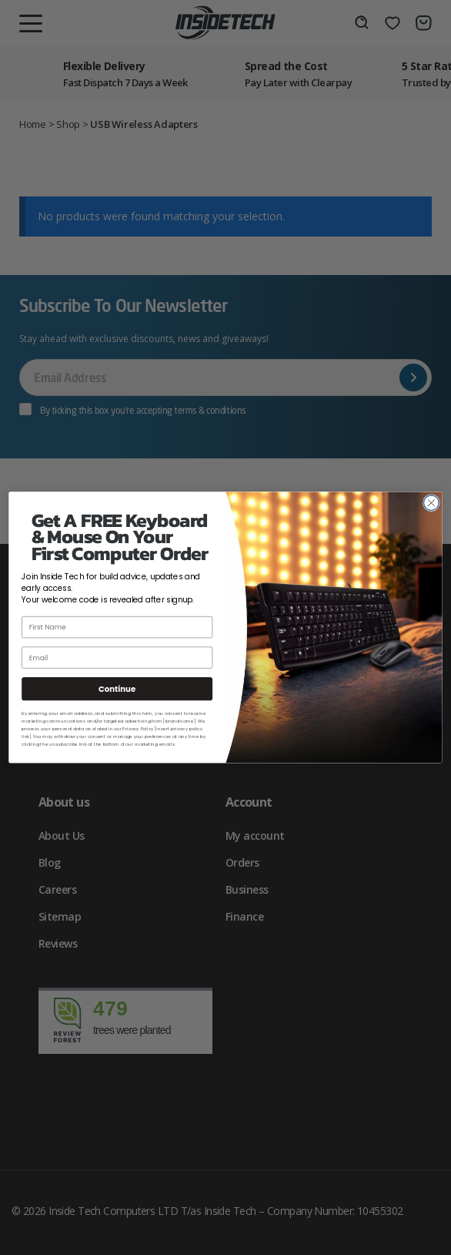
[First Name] (117, 628)
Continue (117, 688)
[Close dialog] (431, 503)
